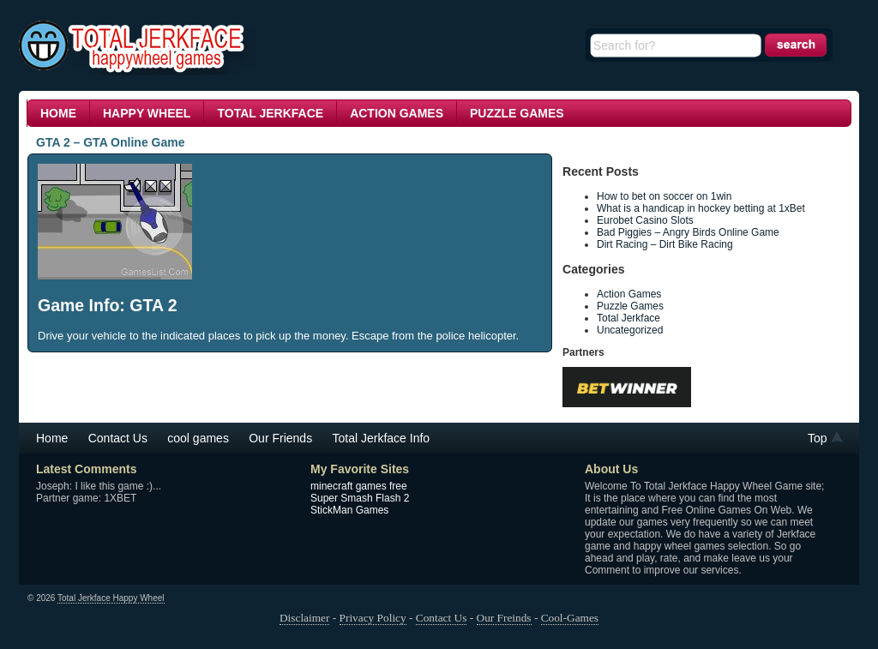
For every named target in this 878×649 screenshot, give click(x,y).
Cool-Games (569, 617)
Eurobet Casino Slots (645, 220)
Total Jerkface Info (381, 438)
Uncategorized (630, 330)
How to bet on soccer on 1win (666, 196)
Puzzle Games (517, 113)
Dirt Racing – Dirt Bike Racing (665, 244)
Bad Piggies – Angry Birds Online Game (688, 232)
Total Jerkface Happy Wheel (111, 598)
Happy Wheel (146, 113)
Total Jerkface (270, 113)
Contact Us (117, 438)
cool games (198, 438)
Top (817, 438)
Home (58, 113)
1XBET (120, 498)
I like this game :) (114, 486)
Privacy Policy (373, 617)
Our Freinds (504, 617)
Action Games (396, 113)
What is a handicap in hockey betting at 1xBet (702, 208)
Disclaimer (304, 617)
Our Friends (280, 438)
